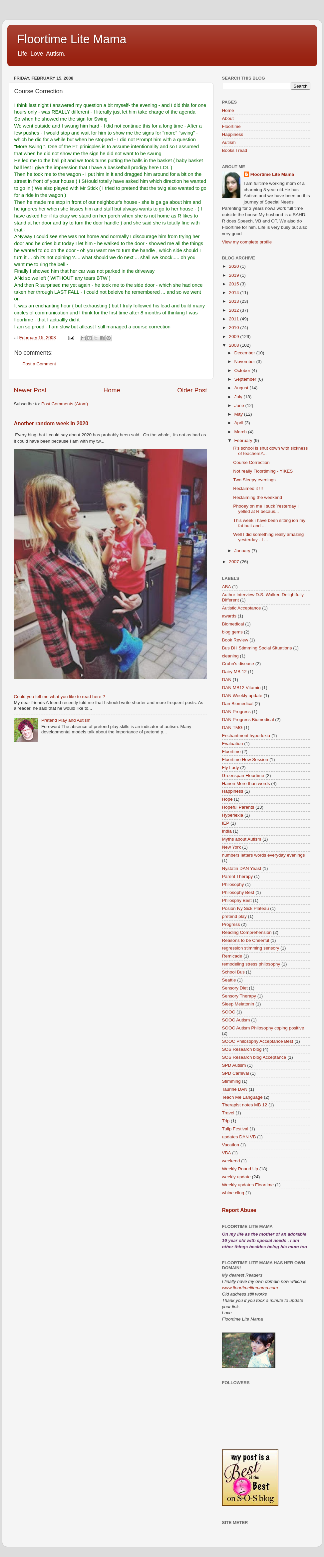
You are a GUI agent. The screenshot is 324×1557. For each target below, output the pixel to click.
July (239, 396)
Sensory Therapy (239, 995)
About (228, 118)
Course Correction (251, 462)
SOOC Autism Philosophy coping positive (263, 1027)
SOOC (228, 1011)
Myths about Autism (241, 839)
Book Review (235, 639)
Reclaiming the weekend (257, 497)
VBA (226, 1152)
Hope (227, 799)
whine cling (233, 1192)
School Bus (233, 972)
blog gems (232, 631)
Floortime (231, 126)
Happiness (232, 134)
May (239, 414)
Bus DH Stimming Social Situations (257, 647)
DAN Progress (236, 711)
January (243, 550)
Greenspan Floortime (243, 775)
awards (229, 615)
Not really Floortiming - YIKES (263, 471)
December (245, 352)
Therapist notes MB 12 (244, 1104)
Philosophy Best (238, 892)
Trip (226, 1120)
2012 (234, 310)
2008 (234, 345)
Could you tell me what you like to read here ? (59, 696)
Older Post (192, 390)
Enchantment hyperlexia (246, 735)
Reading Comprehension (247, 932)
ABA (226, 586)
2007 (234, 561)
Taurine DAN (235, 1089)
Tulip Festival (235, 1128)
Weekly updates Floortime (248, 1184)
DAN (227, 679)
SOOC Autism (236, 1019)
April (239, 422)
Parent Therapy (237, 876)
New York (231, 847)
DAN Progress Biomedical (248, 719)
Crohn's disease (238, 663)
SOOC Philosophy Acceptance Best (257, 1041)
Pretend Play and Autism (66, 720)
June (239, 405)
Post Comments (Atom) (64, 403)
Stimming (231, 1081)
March (241, 431)
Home (112, 390)
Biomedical (233, 623)
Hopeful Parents (238, 807)
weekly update (236, 1176)
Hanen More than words (246, 783)
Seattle (229, 979)
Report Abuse (239, 1210)
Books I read (234, 150)
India (227, 831)
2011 (234, 318)
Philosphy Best (237, 900)
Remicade (232, 956)
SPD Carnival (235, 1073)
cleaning (230, 655)
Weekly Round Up (240, 1168)
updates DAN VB (239, 1136)
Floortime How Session (245, 759)
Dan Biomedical (238, 703)
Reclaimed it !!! (248, 488)
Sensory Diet (235, 987)
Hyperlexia (232, 815)
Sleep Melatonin (238, 1003)
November (245, 361)
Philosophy (233, 884)
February (244, 440)
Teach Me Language (242, 1097)
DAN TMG (232, 727)
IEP (225, 823)
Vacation (230, 1144)
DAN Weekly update (242, 695)
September (246, 379)
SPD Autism (234, 1065)
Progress (231, 924)
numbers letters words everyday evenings (263, 855)
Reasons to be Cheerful (245, 940)
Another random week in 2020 (51, 423)
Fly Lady (230, 767)
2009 (234, 336)
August (242, 387)
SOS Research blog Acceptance (254, 1057)
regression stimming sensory (250, 948)
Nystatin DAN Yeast (241, 868)
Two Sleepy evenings (254, 479)
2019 (234, 275)
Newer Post (30, 390)
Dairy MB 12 (234, 671)
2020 (234, 266)
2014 (234, 292)
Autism (229, 142)
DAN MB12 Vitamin (241, 687)
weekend (231, 1160)
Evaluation (232, 743)
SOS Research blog (242, 1049)
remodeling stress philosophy (251, 964)
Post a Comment (39, 363)
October (243, 370)
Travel (228, 1112)
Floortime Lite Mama (72, 39)
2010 (234, 327)
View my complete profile (247, 241)
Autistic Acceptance (241, 607)
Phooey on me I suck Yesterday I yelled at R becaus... (266, 509)
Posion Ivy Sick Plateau (245, 908)
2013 (234, 301)
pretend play (234, 916)
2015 (234, 283)
